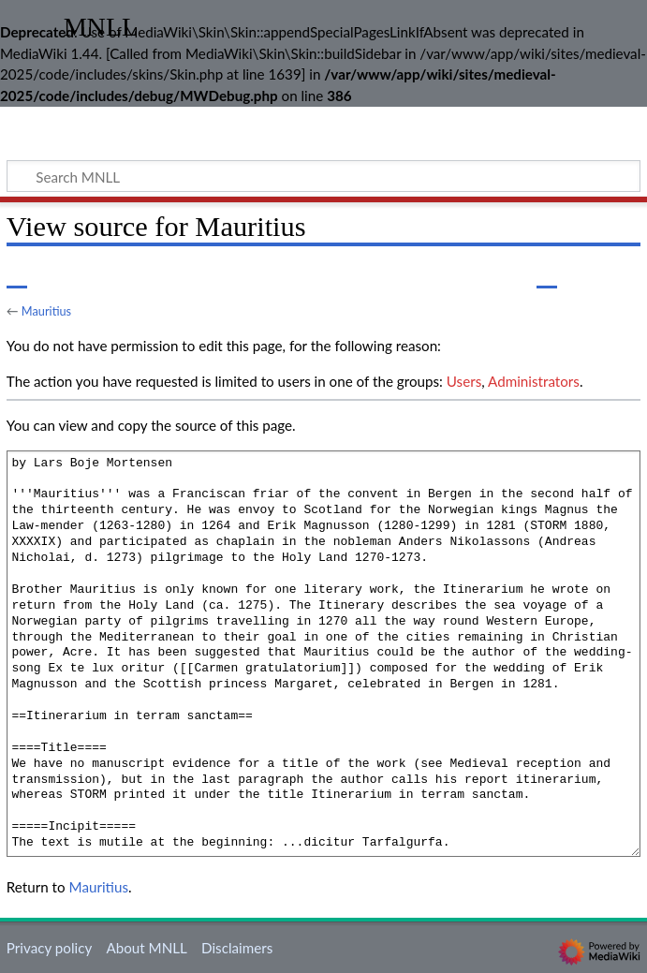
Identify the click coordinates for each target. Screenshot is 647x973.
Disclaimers (236, 947)
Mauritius (46, 310)
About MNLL (146, 947)
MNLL (101, 27)
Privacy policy (49, 947)
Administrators (534, 381)
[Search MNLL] (323, 176)
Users (464, 381)
